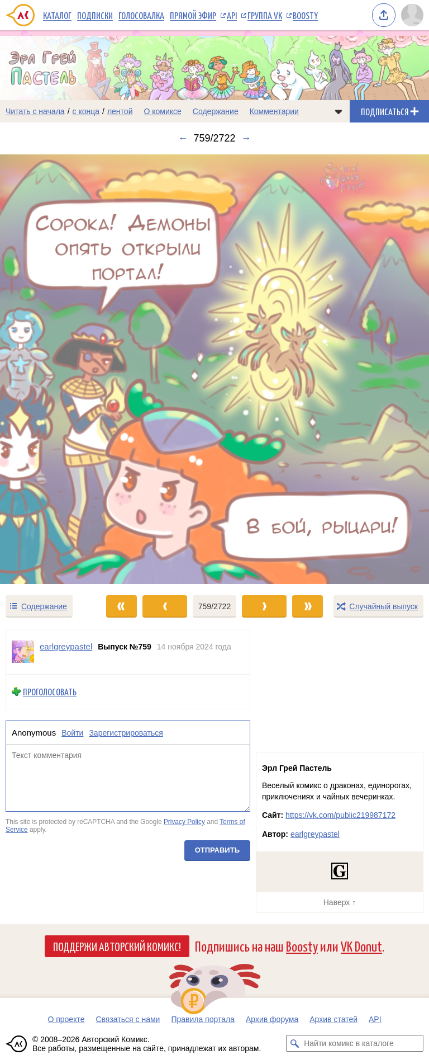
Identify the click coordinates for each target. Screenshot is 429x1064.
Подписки (95, 15)
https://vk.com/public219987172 (340, 815)
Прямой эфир (193, 15)
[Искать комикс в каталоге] (294, 1043)
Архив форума (272, 1019)
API (232, 15)
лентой (120, 111)
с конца (86, 111)
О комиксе (162, 111)
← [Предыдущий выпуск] (183, 138)
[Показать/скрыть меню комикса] (338, 111)
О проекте (65, 1019)
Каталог (57, 15)
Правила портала (203, 1019)
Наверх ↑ (339, 902)
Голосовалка (141, 15)
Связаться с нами (128, 1019)
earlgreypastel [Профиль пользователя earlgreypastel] (66, 646)
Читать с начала (35, 111)
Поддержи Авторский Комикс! (117, 946)
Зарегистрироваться (126, 732)
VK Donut (361, 945)
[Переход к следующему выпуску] (214, 369)
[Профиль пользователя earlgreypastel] (23, 652)
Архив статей (333, 1019)
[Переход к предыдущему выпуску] (53, 369)
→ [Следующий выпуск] (246, 138)
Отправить (217, 850)
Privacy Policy (184, 822)
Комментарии (274, 111)
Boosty (305, 15)
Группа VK (264, 15)
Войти (72, 732)
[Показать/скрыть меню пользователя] (412, 15)
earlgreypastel (315, 834)
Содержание (216, 111)
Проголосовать (50, 692)
